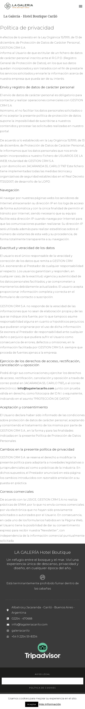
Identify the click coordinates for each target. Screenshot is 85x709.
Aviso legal (42, 674)
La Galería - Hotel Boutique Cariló (30, 16)
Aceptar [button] (31, 704)
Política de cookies (42, 687)
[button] (80, 6)
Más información (50, 704)
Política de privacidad (42, 681)
